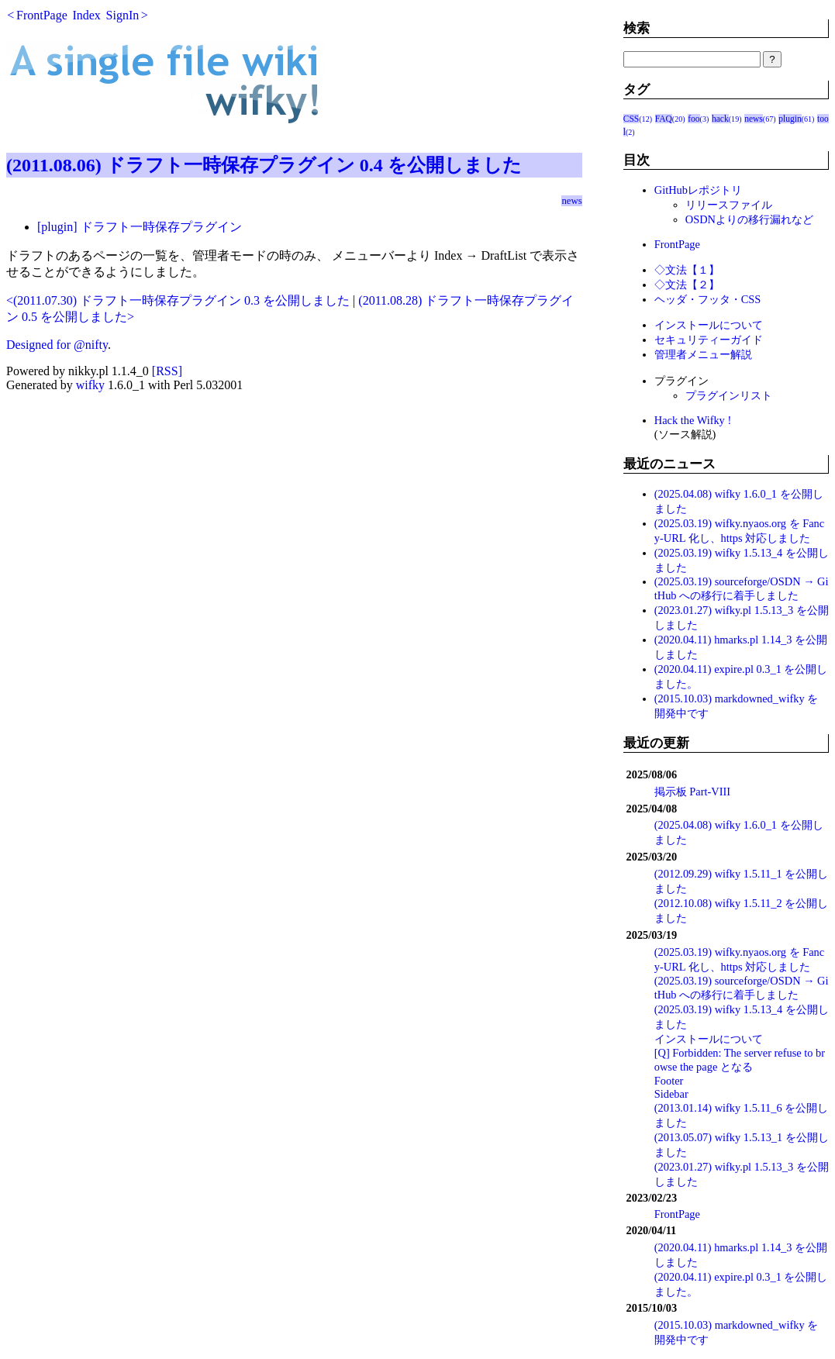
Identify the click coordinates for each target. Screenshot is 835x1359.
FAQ (663, 118)
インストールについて (708, 325)
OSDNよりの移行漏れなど (749, 219)
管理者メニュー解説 (703, 354)
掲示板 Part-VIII (692, 791)
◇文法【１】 (686, 270)
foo (693, 118)
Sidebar (671, 1094)
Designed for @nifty (57, 344)
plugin (789, 118)
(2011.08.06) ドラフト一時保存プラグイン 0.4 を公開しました (264, 165)
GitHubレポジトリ (698, 190)
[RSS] (167, 371)
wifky (90, 384)
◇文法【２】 (686, 284)
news (571, 200)
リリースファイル (728, 204)
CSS (631, 118)
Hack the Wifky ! (692, 420)
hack (720, 118)
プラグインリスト (728, 395)
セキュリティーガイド (708, 339)
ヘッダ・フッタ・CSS (707, 299)
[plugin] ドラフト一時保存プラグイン (139, 226)
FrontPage (41, 15)
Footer (669, 1080)
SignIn (123, 15)
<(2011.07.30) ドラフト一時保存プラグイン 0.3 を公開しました (178, 300)
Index (86, 15)
